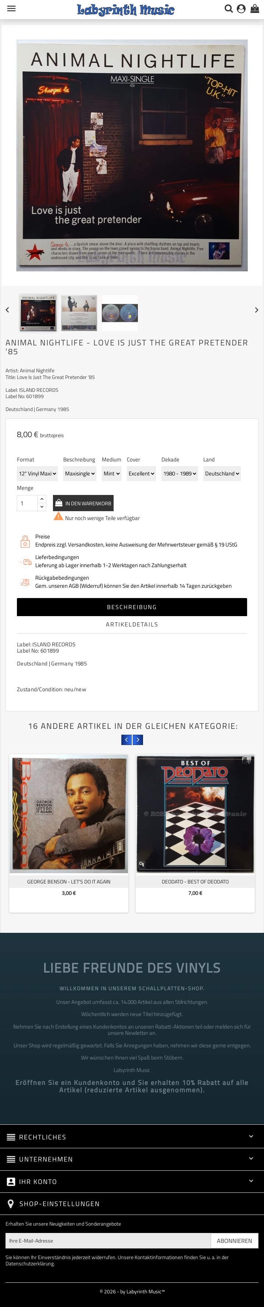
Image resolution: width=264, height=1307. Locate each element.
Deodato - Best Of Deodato (195, 881)
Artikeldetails (132, 624)
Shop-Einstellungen (59, 1204)
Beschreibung (132, 606)
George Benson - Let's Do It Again (68, 881)
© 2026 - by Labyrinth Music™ (132, 1291)
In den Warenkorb (87, 503)
